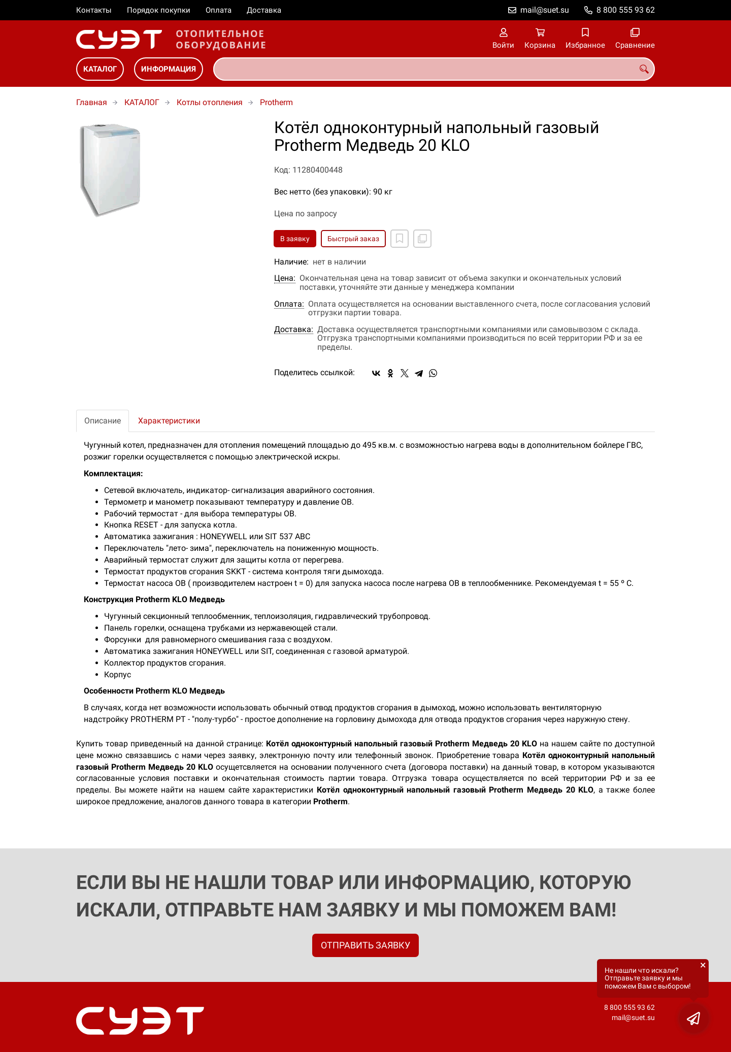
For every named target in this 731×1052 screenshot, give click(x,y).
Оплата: (289, 304)
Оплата (218, 10)
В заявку (295, 239)
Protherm (276, 102)
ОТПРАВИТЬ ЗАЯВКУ (365, 945)
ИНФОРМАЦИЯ (168, 69)
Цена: (284, 278)
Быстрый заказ (353, 239)
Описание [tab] (102, 420)
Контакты (94, 10)
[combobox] (434, 69)
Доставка (264, 10)
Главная (91, 102)
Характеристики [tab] (169, 420)
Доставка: (293, 329)
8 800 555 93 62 (625, 10)
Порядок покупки (158, 10)
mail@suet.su (544, 10)
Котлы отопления (210, 102)
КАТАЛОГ (100, 69)
